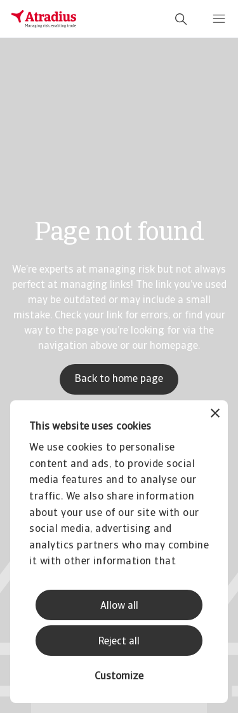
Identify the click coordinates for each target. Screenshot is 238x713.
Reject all (119, 642)
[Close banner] (215, 415)
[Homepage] (44, 19)
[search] (181, 19)
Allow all (119, 606)
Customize (119, 677)
